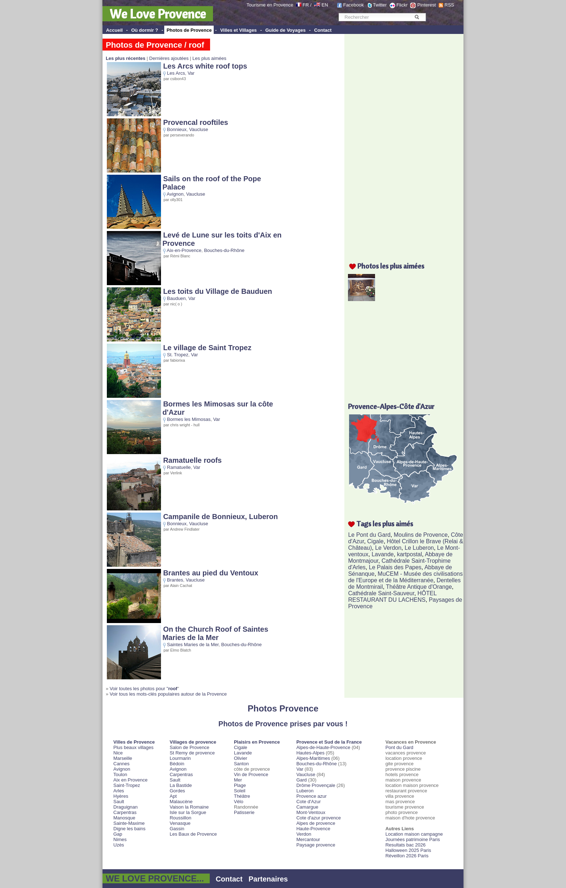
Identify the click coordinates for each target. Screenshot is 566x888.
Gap (117, 834)
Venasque (180, 823)
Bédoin (177, 763)
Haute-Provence (313, 828)
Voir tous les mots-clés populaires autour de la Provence (168, 694)
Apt (173, 796)
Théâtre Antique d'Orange (419, 587)
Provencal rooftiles (195, 122)
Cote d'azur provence (318, 817)
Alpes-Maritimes (313, 758)
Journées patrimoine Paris (413, 839)
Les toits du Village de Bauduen (217, 291)
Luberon (305, 790)
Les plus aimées (209, 58)
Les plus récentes (125, 58)
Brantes (175, 580)
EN (325, 5)
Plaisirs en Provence (257, 742)
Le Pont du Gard (369, 535)
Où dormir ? (144, 30)
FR (305, 5)
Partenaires (268, 879)
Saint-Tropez (126, 785)
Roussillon (180, 817)
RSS (449, 5)
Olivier (240, 758)
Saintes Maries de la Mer (193, 644)
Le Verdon (388, 548)
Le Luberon (419, 548)
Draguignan (125, 807)
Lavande (382, 554)
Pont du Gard (399, 747)
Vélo (238, 801)
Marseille (122, 758)
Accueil (114, 30)
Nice (118, 753)
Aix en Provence (130, 780)
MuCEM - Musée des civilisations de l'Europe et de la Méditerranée (405, 577)
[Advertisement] (406, 143)
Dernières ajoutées (168, 58)
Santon (241, 763)
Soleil (239, 790)
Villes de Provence (134, 742)
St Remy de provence (192, 753)
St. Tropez (177, 354)
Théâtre (242, 796)
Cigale (375, 541)
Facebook (353, 5)
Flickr (402, 5)
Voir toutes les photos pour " (143, 688)
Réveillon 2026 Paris (407, 855)
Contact (322, 30)
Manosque (124, 817)
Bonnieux (177, 129)
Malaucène (181, 801)
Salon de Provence (189, 747)
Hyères (120, 796)
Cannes (121, 763)
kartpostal (409, 554)
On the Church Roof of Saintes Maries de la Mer (215, 633)
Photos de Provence (189, 30)
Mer (238, 780)
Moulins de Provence (421, 535)
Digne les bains (129, 828)
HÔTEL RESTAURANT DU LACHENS (392, 596)
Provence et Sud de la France (329, 742)
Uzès (118, 845)
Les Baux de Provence (193, 834)
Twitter (380, 5)
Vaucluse (198, 129)
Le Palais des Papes (395, 567)
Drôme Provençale (315, 785)
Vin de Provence (251, 774)
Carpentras (124, 812)
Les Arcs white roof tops (205, 66)
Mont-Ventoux (310, 812)
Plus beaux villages (133, 747)
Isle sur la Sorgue (188, 812)
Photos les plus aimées (390, 265)
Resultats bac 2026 (406, 845)
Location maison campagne (414, 834)
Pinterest (426, 5)
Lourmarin (180, 758)
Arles (118, 790)
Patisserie (244, 812)
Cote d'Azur (308, 801)
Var (191, 73)
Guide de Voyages (285, 30)
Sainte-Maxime (129, 823)
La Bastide (181, 785)
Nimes (120, 839)
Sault (118, 801)
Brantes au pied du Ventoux (210, 573)
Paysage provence (315, 845)
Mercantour (308, 839)
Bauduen (176, 298)
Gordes (177, 790)
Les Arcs (176, 73)
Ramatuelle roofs (192, 460)
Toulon (120, 774)
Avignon (175, 194)
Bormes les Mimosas (189, 419)
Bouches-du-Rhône (224, 250)
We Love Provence (158, 14)
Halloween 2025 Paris (408, 850)
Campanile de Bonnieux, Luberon (220, 517)
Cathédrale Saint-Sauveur (381, 593)
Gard (301, 780)
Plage (240, 785)
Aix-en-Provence (184, 250)
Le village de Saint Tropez (207, 348)
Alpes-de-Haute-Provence (323, 747)
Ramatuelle (179, 467)
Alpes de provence (315, 823)
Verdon (303, 834)
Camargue (307, 807)
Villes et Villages (238, 30)
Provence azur (311, 796)
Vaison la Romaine (189, 807)
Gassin (177, 828)
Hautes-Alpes (310, 753)
